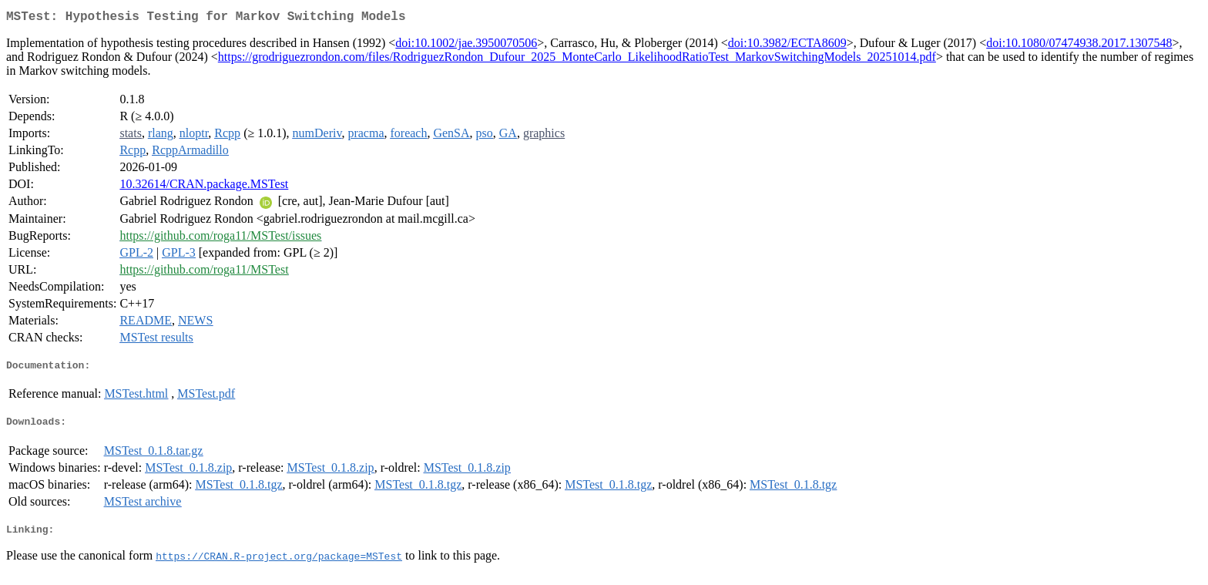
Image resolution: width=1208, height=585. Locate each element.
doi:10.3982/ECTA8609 (787, 45)
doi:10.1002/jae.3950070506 (466, 45)
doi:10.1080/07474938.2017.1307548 (1079, 45)
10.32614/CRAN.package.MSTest (203, 186)
